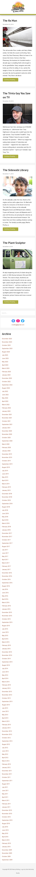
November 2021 (7, 418)
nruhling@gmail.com (18, 325)
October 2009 (6, 856)
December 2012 (7, 731)
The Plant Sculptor (14, 243)
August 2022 (6, 388)
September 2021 (7, 424)
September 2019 (7, 464)
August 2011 (6, 784)
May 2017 (5, 556)
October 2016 (6, 579)
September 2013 (7, 701)
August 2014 (6, 665)
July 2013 (5, 708)
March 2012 (5, 761)
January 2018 (6, 530)
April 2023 (5, 365)
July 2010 (5, 827)
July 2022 (5, 391)
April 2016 (5, 599)
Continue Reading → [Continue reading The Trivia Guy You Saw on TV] (10, 156)
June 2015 (5, 632)
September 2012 (7, 741)
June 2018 (5, 513)
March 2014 (5, 682)
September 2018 (7, 503)
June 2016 (5, 593)
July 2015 (5, 629)
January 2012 (6, 767)
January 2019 (6, 490)
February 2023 (6, 372)
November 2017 (7, 536)
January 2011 (6, 807)
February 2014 (6, 685)
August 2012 (6, 744)
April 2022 (5, 401)
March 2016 (5, 602)
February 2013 (6, 725)
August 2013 (6, 705)
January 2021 (6, 428)
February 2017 (6, 566)
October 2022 (6, 381)
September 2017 (7, 543)
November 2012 (7, 734)
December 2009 (7, 850)
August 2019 (6, 467)
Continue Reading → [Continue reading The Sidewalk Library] (10, 229)
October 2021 (6, 421)
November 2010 (7, 813)
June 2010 (5, 830)
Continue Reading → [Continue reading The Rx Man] (10, 80)
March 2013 (5, 721)
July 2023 (5, 355)
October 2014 (6, 658)
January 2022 (6, 411)
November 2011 (7, 774)
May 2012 (5, 754)
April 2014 (5, 678)
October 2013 (6, 698)
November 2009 (7, 853)
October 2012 (6, 738)
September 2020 (7, 441)
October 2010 (6, 817)
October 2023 (6, 345)
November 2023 (7, 342)
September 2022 (7, 385)
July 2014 (5, 668)
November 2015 (7, 616)
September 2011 (7, 781)
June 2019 (5, 474)
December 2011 (7, 771)
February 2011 (6, 804)
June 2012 (5, 751)
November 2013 (7, 695)
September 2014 (7, 662)
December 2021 (7, 414)
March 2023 (5, 368)
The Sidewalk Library (15, 170)
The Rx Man (10, 20)
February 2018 (6, 527)
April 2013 (5, 718)
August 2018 (6, 507)
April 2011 (5, 797)
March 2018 (5, 523)
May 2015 (5, 635)
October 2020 (6, 437)
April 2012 (5, 757)
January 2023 (6, 375)
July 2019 (5, 471)
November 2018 (7, 497)
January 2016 (6, 609)
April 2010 (5, 837)
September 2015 (7, 622)
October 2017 (6, 540)
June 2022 (5, 395)
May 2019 (5, 477)
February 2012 (6, 764)
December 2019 (7, 454)
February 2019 (6, 487)
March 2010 (5, 840)
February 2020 (6, 447)
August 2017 (6, 546)
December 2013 (7, 691)
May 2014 (5, 675)
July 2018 (5, 510)
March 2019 (5, 484)
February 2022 (6, 408)
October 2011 (6, 777)
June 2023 (5, 358)
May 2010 (5, 833)
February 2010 (6, 843)
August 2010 (6, 823)
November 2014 (7, 655)
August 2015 (6, 626)
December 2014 (7, 652)
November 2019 (7, 457)
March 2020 (5, 444)
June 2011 (5, 790)
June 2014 (5, 672)
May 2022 (5, 398)
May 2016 (5, 596)
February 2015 (6, 645)
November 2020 (7, 434)
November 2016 (7, 576)
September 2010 (7, 820)
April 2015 (5, 639)
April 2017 (5, 559)
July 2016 (5, 589)
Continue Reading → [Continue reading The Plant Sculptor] (10, 302)
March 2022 (5, 404)
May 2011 (5, 794)
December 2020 (7, 431)
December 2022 (7, 378)
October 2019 (6, 461)
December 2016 (7, 573)
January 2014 (6, 688)
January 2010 (6, 847)
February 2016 (6, 606)
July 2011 (5, 787)
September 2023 (7, 348)
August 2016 (6, 586)
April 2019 (5, 480)
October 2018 (6, 500)
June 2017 (5, 553)
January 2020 (6, 451)
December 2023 (7, 339)
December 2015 (7, 612)
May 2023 (5, 362)
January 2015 (6, 649)
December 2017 (7, 533)
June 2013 (5, 711)
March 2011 (5, 800)
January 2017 (6, 569)
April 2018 (5, 520)
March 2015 (5, 642)
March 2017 (5, 563)
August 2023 (6, 352)
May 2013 (5, 715)
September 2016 (7, 583)
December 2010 (7, 810)
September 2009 (7, 860)
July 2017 (5, 550)
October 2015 (6, 619)
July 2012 (5, 748)
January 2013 (6, 728)
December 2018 (7, 494)
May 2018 (5, 517)
